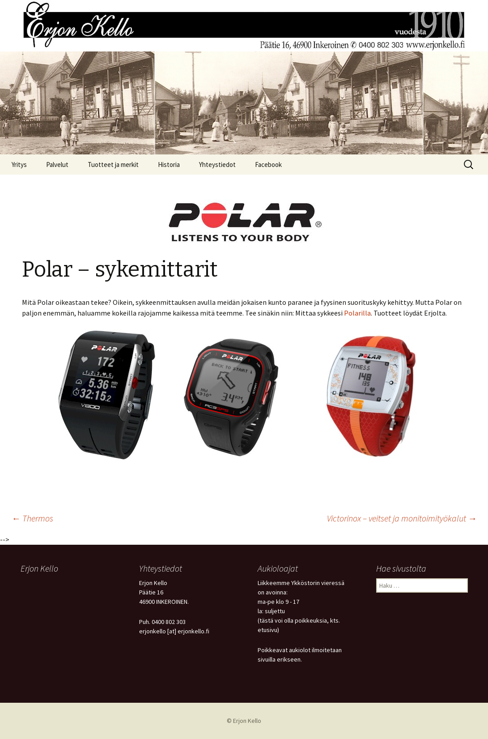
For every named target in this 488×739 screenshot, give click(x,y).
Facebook (268, 164)
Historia (169, 164)
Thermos (32, 518)
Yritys (19, 164)
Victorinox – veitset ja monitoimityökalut (402, 518)
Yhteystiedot (217, 164)
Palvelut (57, 164)
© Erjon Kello (244, 721)
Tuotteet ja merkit (113, 164)
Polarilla (357, 312)
